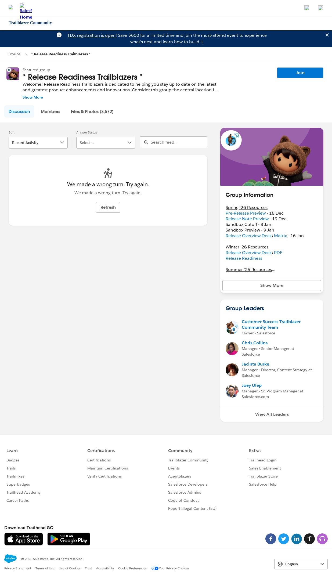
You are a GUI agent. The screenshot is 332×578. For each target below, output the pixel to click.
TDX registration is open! (92, 35)
